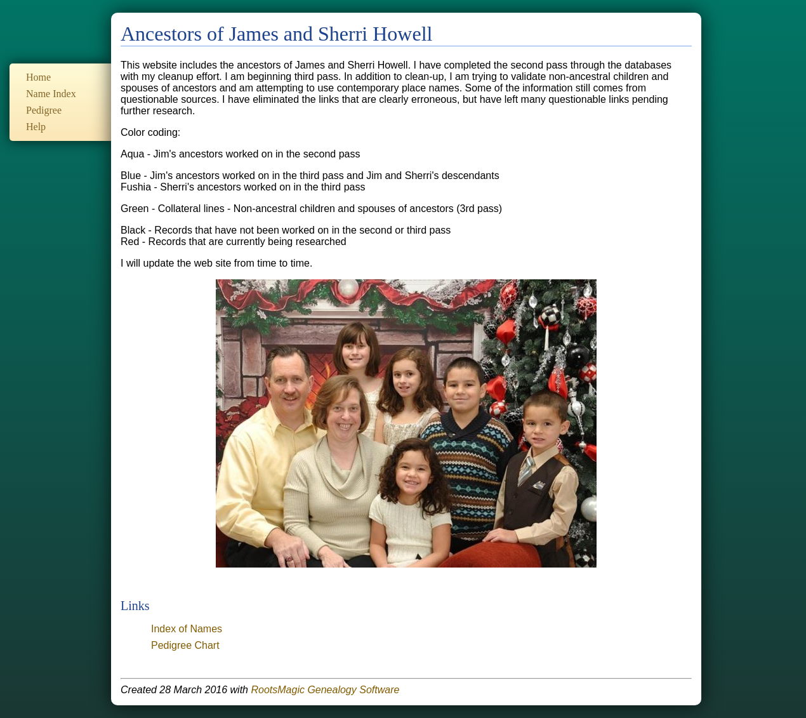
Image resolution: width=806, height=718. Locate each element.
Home (38, 77)
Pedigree (44, 110)
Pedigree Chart (185, 645)
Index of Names (186, 628)
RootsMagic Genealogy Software (325, 689)
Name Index (51, 93)
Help (36, 126)
